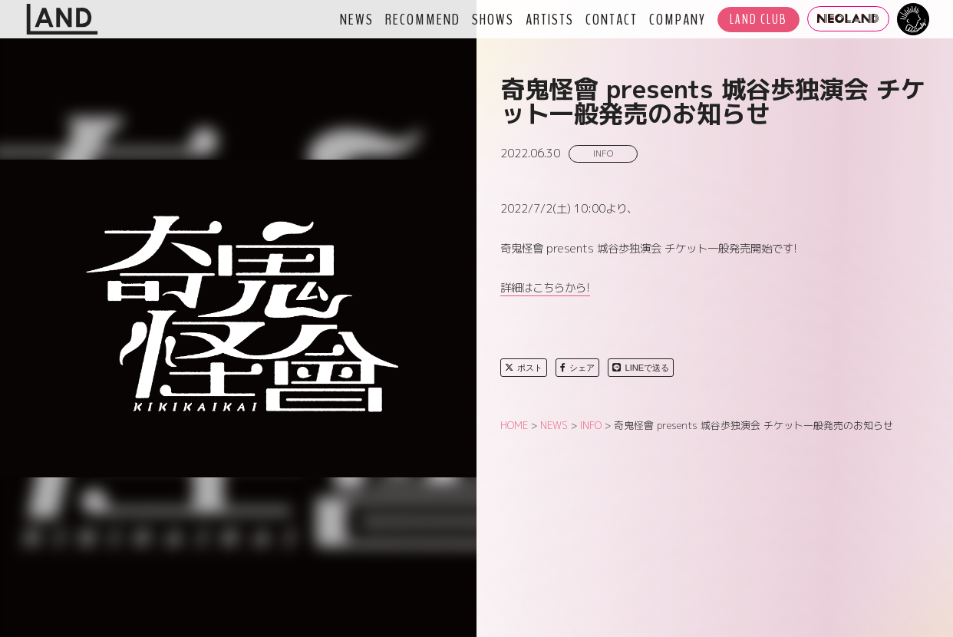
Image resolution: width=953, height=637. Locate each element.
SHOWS (493, 19)
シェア (577, 367)
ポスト (523, 367)
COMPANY (677, 19)
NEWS (357, 19)
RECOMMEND (422, 19)
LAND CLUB (758, 19)
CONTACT (611, 19)
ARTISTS (550, 19)
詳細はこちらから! (545, 287)
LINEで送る (640, 367)
